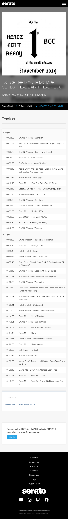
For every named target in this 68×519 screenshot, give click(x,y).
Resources (34, 475)
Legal (34, 479)
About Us (34, 466)
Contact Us (34, 462)
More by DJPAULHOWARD (19, 404)
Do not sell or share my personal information (34, 510)
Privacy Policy (34, 483)
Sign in (12, 437)
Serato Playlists (8, 106)
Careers (34, 470)
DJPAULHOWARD (26, 106)
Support (34, 457)
